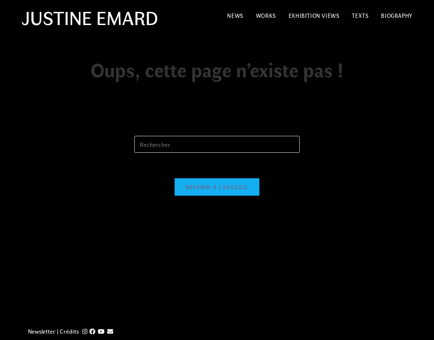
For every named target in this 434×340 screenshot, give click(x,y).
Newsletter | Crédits (53, 331)
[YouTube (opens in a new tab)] (101, 331)
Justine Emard (90, 17)
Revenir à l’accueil (217, 187)
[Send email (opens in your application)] (110, 331)
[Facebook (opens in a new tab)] (92, 331)
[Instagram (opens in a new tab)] (84, 331)
